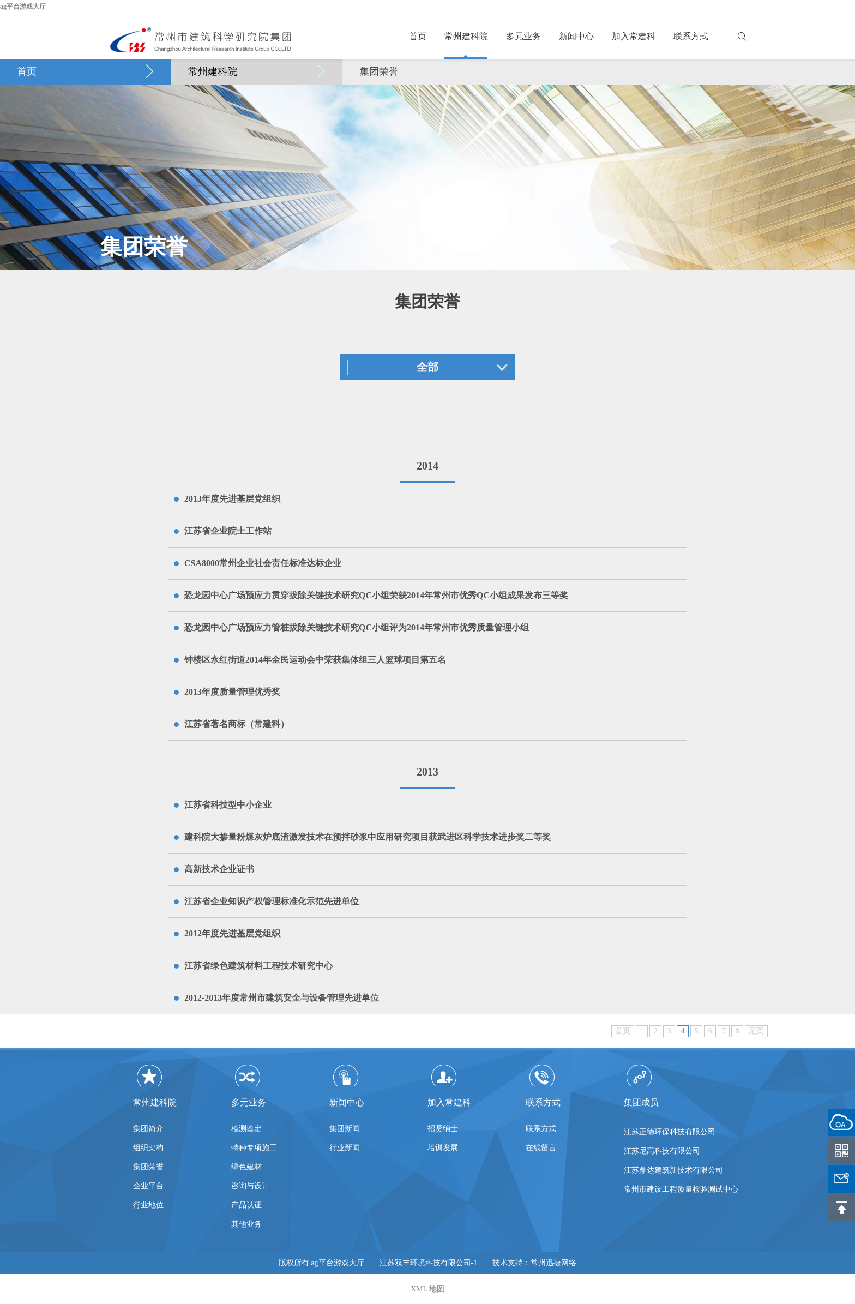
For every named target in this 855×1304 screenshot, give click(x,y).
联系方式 (690, 36)
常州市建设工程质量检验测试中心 (681, 1193)
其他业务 (246, 1224)
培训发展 (443, 1148)
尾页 (756, 1031)
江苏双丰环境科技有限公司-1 (429, 1263)
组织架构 (148, 1148)
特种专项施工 (254, 1148)
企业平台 (148, 1186)
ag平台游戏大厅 (23, 6)
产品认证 (246, 1205)
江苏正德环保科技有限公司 (669, 1136)
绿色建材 (246, 1167)
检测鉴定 (246, 1129)
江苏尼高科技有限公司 (662, 1155)
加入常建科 (633, 36)
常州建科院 (466, 36)
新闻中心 (576, 36)
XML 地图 (427, 1289)
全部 (427, 367)
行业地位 (148, 1205)
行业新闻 (344, 1148)
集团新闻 (344, 1129)
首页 (417, 36)
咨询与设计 (250, 1186)
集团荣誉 (379, 71)
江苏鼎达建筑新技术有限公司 (673, 1174)
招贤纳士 (443, 1129)
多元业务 (523, 36)
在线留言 (541, 1148)
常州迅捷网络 (553, 1263)
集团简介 (148, 1129)
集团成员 (641, 1102)
